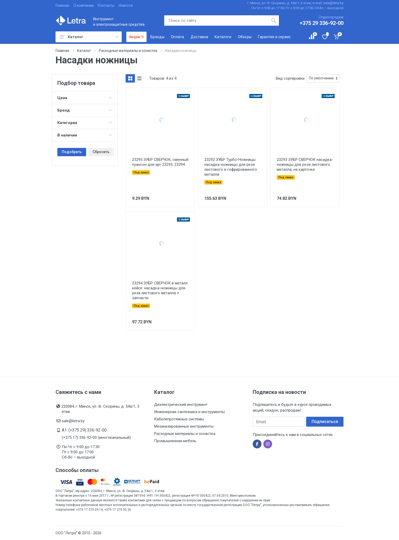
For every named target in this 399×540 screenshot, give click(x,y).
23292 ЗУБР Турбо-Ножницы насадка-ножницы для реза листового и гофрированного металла (230, 167)
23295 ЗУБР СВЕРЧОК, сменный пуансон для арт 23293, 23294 (160, 162)
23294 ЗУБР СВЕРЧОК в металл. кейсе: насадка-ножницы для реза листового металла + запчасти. (160, 290)
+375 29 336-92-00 (321, 23)
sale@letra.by (73, 421)
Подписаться (325, 421)
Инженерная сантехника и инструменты (189, 411)
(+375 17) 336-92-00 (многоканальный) (96, 437)
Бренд (84, 110)
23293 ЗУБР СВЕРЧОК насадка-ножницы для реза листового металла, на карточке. (305, 164)
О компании (83, 5)
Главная (62, 5)
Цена (84, 97)
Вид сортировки (290, 78)
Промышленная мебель (175, 441)
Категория (84, 122)
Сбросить (101, 152)
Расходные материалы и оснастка (184, 433)
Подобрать (72, 152)
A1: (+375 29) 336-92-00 (84, 430)
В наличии (84, 135)
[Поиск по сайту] (216, 20)
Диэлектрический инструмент (181, 404)
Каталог (89, 37)
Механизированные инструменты (184, 426)
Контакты (106, 5)
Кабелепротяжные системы (179, 419)
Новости (126, 5)
